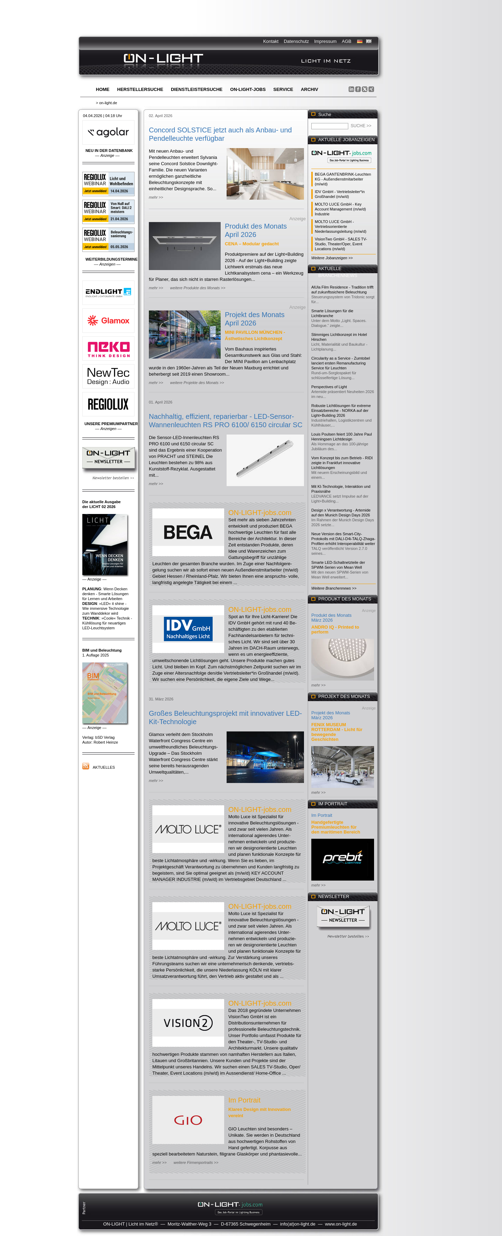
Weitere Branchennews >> (333, 588)
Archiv (309, 89)
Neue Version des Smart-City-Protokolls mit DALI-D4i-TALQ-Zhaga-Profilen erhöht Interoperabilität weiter (343, 539)
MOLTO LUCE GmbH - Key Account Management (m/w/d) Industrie (340, 209)
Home (102, 89)
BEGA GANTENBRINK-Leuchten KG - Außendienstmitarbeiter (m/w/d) (343, 179)
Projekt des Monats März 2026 (330, 715)
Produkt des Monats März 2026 (331, 618)
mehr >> (156, 197)
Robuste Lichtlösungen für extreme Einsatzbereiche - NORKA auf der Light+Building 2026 (341, 410)
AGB (346, 41)
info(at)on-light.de (297, 1224)
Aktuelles (104, 767)
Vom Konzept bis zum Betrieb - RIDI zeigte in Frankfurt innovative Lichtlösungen (342, 463)
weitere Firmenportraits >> (196, 1162)
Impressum (325, 41)
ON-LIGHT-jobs (248, 89)
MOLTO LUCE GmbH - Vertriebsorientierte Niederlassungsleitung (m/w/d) (340, 226)
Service (283, 89)
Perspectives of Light (329, 387)
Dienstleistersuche (196, 89)
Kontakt (271, 41)
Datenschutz (296, 41)
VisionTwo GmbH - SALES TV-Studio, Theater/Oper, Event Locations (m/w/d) (341, 244)
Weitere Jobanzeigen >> (332, 258)
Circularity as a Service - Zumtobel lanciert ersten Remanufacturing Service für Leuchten (340, 363)
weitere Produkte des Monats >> (197, 288)
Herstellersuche (140, 89)
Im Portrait (244, 1100)
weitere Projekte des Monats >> (197, 383)
